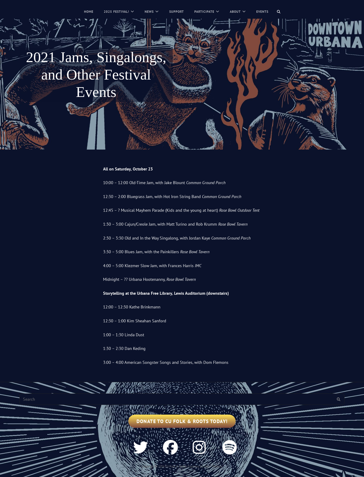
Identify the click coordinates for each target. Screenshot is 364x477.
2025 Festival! (116, 12)
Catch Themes (213, 466)
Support (176, 12)
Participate (204, 12)
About (235, 12)
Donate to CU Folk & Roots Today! (182, 421)
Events (262, 12)
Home (88, 12)
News (149, 12)
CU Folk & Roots (175, 466)
